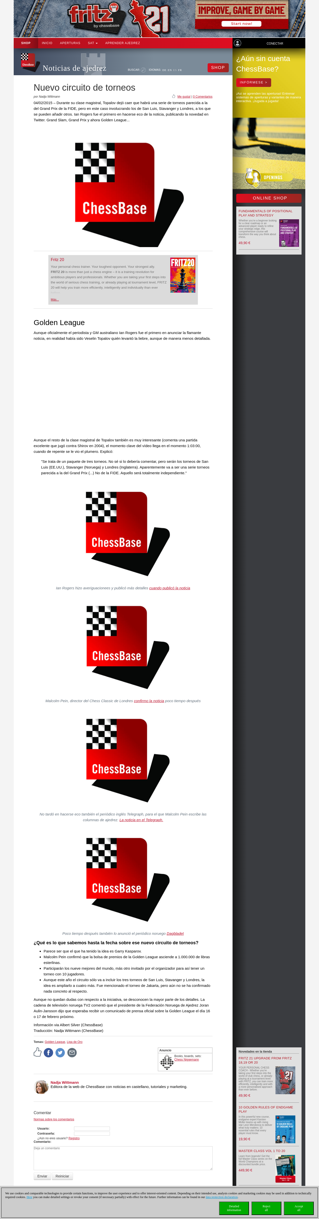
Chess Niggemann (186, 1059)
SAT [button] (93, 43)
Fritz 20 (57, 260)
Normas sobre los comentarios (54, 1119)
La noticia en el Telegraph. (141, 820)
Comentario (42, 1142)
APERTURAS (70, 43)
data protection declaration (222, 1197)
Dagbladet (175, 933)
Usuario (43, 1128)
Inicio (47, 43)
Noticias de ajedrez (75, 68)
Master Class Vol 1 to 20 (262, 1151)
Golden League (55, 1042)
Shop (26, 43)
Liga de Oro (74, 1042)
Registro (74, 1138)
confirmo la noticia (149, 701)
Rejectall (266, 1208)
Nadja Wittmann (65, 1082)
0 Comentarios (202, 96)
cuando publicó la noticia (169, 588)
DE (164, 69)
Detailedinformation (234, 1208)
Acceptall (299, 1208)
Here (29, 1197)
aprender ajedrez (122, 43)
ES (175, 69)
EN (170, 69)
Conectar (275, 43)
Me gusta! (184, 96)
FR (180, 69)
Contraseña (45, 1133)
